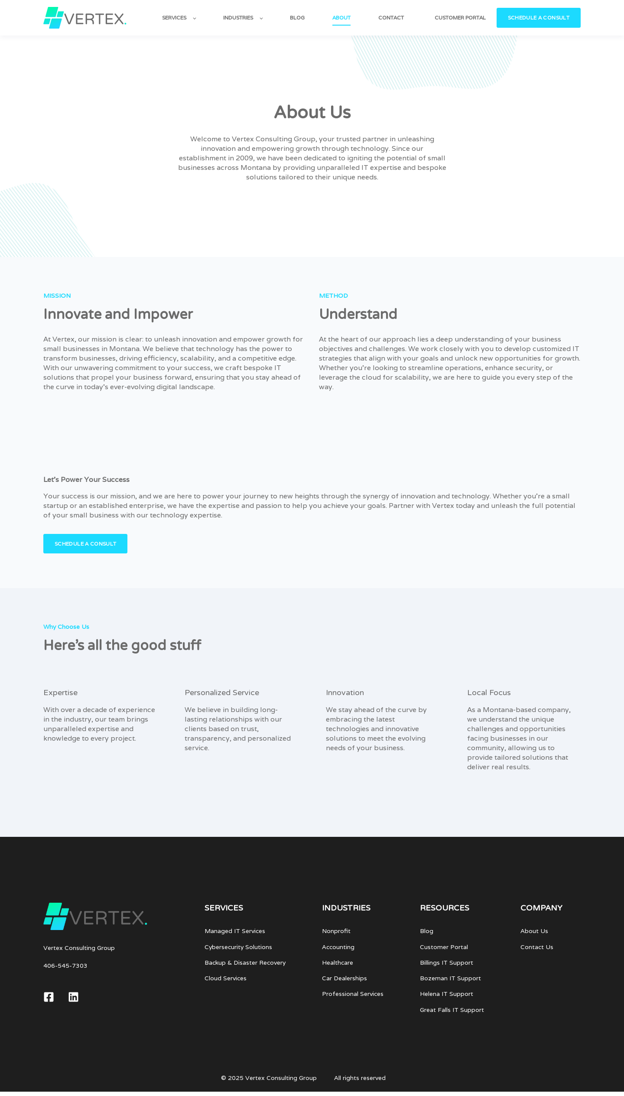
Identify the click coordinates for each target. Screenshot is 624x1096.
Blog (426, 931)
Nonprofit (336, 931)
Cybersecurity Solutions (238, 947)
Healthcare (337, 962)
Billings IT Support (446, 962)
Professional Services (353, 994)
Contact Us (536, 947)
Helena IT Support (446, 994)
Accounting (338, 947)
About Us (534, 931)
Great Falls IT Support (452, 1010)
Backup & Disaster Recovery (245, 962)
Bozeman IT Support (450, 978)
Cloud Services (226, 978)
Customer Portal (444, 947)
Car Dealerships (344, 978)
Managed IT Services (235, 931)
